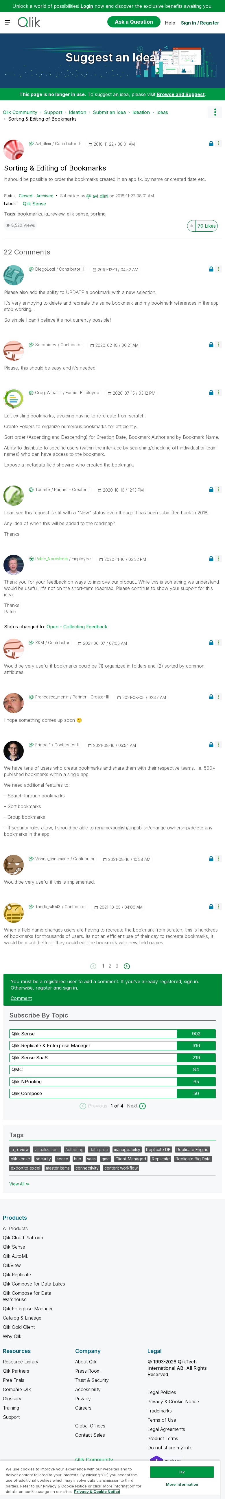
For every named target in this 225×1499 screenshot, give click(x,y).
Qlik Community (20, 112)
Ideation (77, 112)
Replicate (161, 1158)
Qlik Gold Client (19, 1327)
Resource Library (20, 1362)
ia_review (54, 214)
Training (11, 1408)
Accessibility (88, 1389)
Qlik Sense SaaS (30, 1057)
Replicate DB (158, 1149)
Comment (21, 998)
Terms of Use (161, 1420)
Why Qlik (12, 1336)
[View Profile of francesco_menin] (52, 697)
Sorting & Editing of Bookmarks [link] (42, 119)
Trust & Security (92, 1380)
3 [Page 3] (116, 965)
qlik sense (77, 214)
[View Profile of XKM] (39, 642)
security (43, 1158)
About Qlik (86, 1362)
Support (53, 112)
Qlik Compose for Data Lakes (34, 1284)
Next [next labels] (132, 1106)
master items (58, 1168)
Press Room (88, 1371)
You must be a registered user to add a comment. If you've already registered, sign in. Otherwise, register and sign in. (105, 985)
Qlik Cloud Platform (23, 1238)
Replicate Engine (192, 1149)
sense (62, 1158)
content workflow (121, 1168)
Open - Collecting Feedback (77, 626)
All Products (15, 1228)
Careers (83, 1408)
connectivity (87, 1168)
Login (87, 6)
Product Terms (162, 1438)
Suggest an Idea (111, 57)
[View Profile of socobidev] (45, 344)
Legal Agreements (166, 1429)
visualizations (47, 1149)
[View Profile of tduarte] (42, 489)
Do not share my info (170, 1448)
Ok (182, 1472)
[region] (110, 1479)
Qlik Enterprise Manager (28, 1308)
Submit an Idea (109, 112)
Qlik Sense (34, 204)
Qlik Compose (27, 1093)
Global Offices (90, 1426)
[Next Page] (126, 966)
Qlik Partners (16, 1371)
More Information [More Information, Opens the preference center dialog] (182, 1484)
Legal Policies (161, 1392)
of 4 (119, 1106)
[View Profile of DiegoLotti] (45, 269)
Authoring (74, 1149)
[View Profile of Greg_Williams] (48, 392)
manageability (127, 1149)
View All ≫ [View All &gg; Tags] (19, 1183)
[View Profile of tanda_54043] (47, 906)
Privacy (83, 1398)
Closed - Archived (36, 195)
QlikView (12, 1265)
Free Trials (13, 1380)
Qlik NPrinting (27, 1081)
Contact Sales (90, 1435)
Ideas (162, 112)
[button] (218, 143)
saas (91, 1158)
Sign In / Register (200, 23)
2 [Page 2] (109, 965)
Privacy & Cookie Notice (173, 1401)
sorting (98, 214)
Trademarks (159, 1411)
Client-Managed (130, 1158)
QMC (17, 1069)
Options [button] (215, 112)
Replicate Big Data (193, 1158)
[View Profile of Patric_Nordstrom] (51, 558)
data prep (98, 1149)
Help (170, 23)
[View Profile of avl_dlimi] (43, 143)
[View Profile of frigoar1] (42, 744)
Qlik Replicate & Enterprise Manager (51, 1045)
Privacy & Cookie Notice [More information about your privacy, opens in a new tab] (97, 1491)
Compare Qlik (17, 1389)
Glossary (12, 1398)
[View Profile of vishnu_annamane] (52, 858)
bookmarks (29, 214)
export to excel (25, 1168)
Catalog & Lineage (22, 1318)
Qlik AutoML (15, 1256)
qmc (106, 1158)
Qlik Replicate (17, 1274)
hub (77, 1158)
